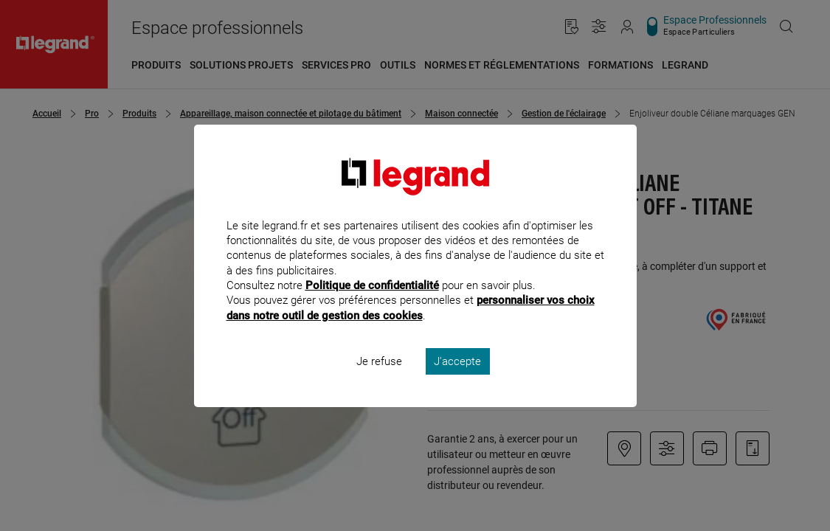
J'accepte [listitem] (457, 380)
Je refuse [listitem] (379, 380)
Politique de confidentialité (372, 305)
